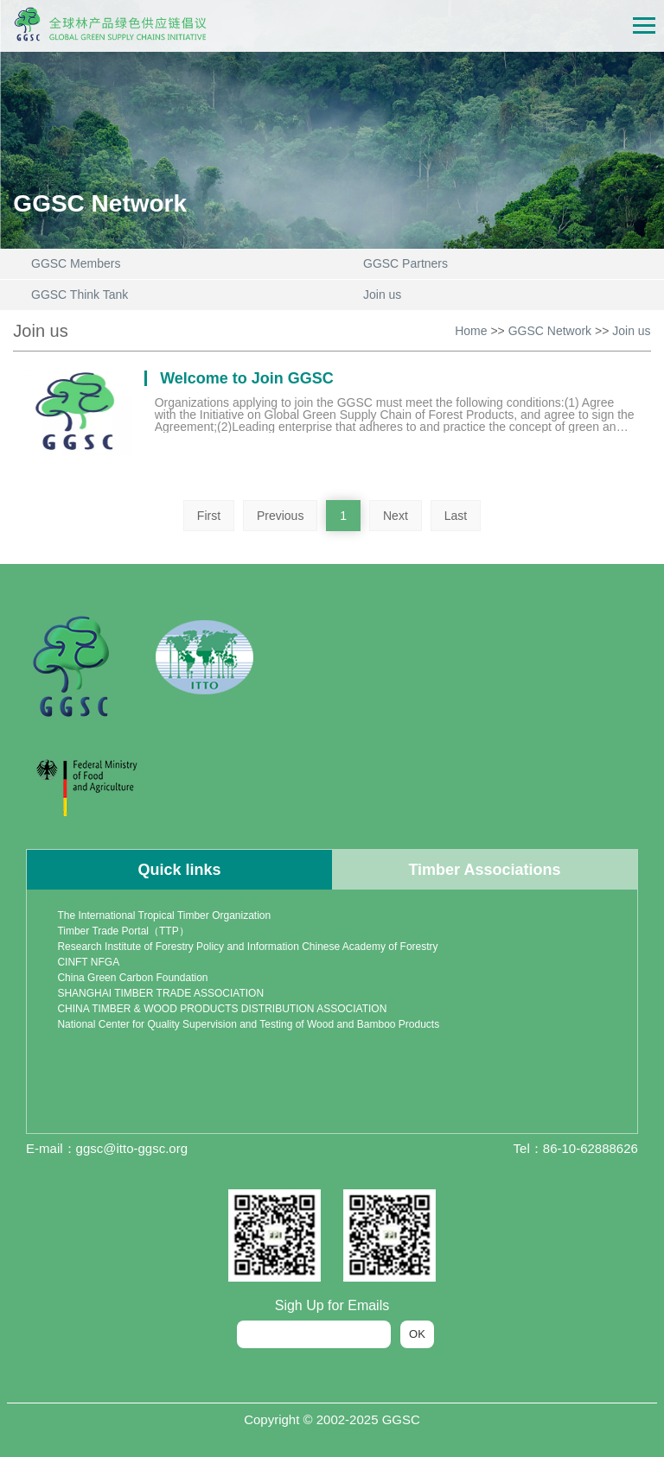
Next (395, 516)
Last (455, 516)
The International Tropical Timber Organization (164, 915)
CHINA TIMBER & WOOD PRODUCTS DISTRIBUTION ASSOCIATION (221, 1009)
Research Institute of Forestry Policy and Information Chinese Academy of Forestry (247, 947)
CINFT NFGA (88, 962)
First (208, 516)
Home (471, 331)
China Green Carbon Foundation (132, 978)
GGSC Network (549, 331)
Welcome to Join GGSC (247, 378)
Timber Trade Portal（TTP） (122, 931)
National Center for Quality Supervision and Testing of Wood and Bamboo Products (248, 1024)
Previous (280, 516)
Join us (631, 331)
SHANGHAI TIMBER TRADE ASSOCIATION (160, 993)
